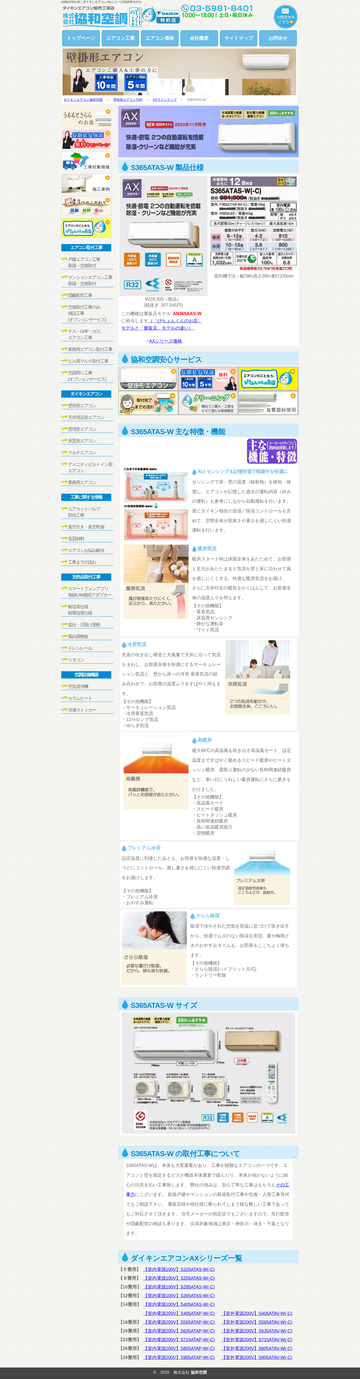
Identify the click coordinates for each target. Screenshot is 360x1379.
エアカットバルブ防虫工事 (84, 512)
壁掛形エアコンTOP (127, 100)
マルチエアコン (82, 452)
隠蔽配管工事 (80, 295)
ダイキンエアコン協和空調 (83, 100)
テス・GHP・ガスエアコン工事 (84, 334)
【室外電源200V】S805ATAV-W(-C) (256, 1348)
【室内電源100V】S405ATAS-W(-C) (179, 1304)
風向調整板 (78, 636)
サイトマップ (238, 38)
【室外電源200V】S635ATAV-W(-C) (256, 1330)
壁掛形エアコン (82, 405)
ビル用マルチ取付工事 (88, 361)
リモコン (76, 659)
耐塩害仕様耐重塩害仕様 (80, 609)
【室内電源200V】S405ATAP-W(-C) (179, 1313)
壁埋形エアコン (82, 429)
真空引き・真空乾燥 (86, 526)
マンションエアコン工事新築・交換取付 (90, 280)
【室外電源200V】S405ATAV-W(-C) (256, 1313)
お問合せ (278, 38)
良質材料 (76, 538)
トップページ (81, 38)
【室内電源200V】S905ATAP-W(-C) (179, 1357)
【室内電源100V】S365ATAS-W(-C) (179, 1295)
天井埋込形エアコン (86, 417)
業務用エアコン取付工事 (90, 349)
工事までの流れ (82, 562)
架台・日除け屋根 (84, 624)
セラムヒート (80, 698)
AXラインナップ (165, 100)
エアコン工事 (120, 38)
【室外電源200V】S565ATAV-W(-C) (256, 1322)
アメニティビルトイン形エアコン (90, 467)
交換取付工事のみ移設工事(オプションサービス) (87, 313)
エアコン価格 (160, 38)
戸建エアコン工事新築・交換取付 (84, 262)
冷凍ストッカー (82, 710)
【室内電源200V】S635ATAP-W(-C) (179, 1330)
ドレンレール (80, 648)
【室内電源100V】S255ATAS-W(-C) (179, 1278)
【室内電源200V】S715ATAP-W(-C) (179, 1339)
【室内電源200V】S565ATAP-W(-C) (179, 1322)
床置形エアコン (82, 440)
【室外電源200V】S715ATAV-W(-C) (256, 1339)
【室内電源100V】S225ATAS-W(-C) (179, 1269)
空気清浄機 (78, 686)
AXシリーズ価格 (165, 341)
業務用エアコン (82, 482)
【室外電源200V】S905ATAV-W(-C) (256, 1357)
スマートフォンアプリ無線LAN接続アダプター (89, 591)
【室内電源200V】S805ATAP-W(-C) (179, 1348)
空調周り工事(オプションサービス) (87, 376)
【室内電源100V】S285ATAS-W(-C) (179, 1286)
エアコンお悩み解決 (86, 550)
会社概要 (199, 38)
